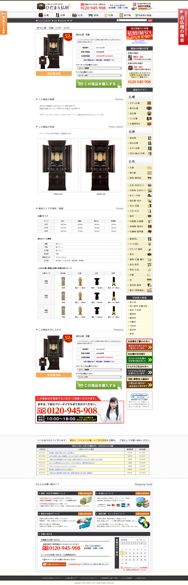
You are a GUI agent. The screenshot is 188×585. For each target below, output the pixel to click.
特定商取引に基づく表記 (110, 578)
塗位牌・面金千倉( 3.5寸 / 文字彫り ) (62, 453)
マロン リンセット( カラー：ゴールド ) (63, 466)
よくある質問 (127, 578)
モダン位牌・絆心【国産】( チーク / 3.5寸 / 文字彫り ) (68, 456)
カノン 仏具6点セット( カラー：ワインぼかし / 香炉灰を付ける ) (72, 463)
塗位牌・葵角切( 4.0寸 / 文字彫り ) (61, 469)
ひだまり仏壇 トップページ (52, 578)
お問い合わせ (141, 578)
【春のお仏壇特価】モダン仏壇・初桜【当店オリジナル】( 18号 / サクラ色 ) (76, 459)
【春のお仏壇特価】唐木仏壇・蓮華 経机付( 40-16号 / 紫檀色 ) (71, 473)
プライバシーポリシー (89, 578)
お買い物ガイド (72, 578)
